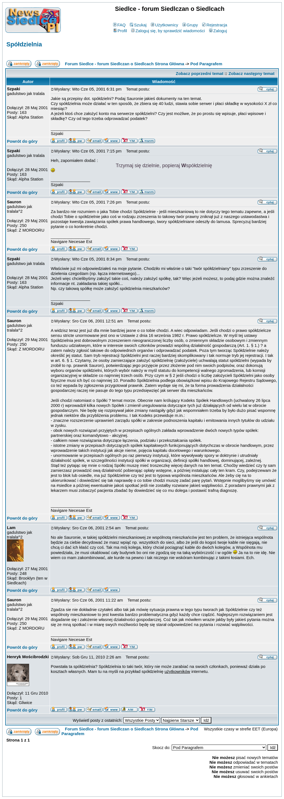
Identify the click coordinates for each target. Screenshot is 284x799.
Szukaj (138, 24)
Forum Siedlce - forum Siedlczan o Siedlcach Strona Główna (124, 63)
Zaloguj (218, 30)
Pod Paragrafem (206, 63)
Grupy (190, 24)
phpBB (129, 791)
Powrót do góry (22, 141)
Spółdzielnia (24, 44)
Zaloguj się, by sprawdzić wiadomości (168, 30)
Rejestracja (214, 24)
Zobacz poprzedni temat (200, 73)
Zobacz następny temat (252, 73)
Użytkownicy (164, 24)
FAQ (119, 24)
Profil (120, 30)
